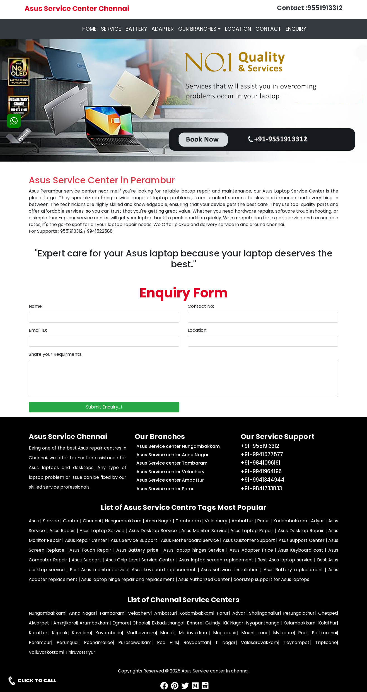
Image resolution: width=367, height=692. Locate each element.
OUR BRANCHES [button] (197, 29)
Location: (197, 330)
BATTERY (136, 29)
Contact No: (201, 306)
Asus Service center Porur (165, 489)
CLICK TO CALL (32, 681)
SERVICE (111, 29)
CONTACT (268, 29)
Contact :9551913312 (309, 7)
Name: (36, 306)
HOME (90, 29)
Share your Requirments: (55, 354)
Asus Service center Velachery (170, 471)
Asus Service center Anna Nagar (172, 454)
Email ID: (38, 330)
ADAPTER (162, 29)
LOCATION (238, 29)
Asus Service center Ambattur (170, 480)
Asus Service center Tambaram (171, 463)
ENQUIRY (296, 29)
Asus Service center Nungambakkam (178, 446)
